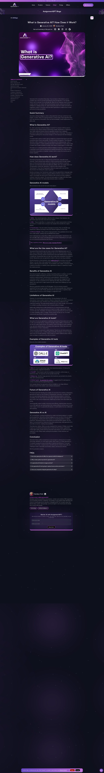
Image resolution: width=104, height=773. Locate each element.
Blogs (54, 5)
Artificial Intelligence (43, 508)
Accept (77, 770)
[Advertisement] (51, 88)
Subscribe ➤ (51, 527)
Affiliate (68, 5)
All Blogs (14, 18)
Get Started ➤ (88, 5)
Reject (72, 770)
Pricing (61, 5)
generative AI (55, 260)
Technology (33, 508)
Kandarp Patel (38, 494)
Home (33, 5)
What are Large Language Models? (52, 242)
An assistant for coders (46, 380)
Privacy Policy (63, 770)
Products (40, 5)
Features (48, 5)
